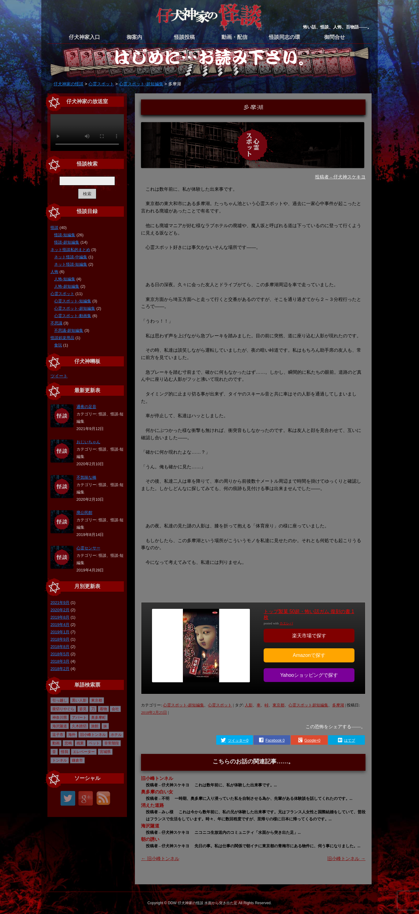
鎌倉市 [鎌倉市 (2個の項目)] (77, 760)
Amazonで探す (309, 655)
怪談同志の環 (284, 37)
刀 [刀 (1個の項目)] (93, 709)
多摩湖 (338, 705)
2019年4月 (59, 624)
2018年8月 (59, 646)
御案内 (134, 37)
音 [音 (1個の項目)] (54, 752)
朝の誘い (150, 839)
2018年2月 (59, 668)
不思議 (56, 323)
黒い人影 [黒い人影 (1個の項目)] (79, 700)
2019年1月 (59, 632)
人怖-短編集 (64, 279)
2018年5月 (59, 654)
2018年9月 (59, 639)
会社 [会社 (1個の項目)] (115, 709)
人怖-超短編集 (66, 286)
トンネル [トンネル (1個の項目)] (59, 760)
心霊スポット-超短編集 (183, 705)
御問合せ (334, 37)
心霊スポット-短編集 (72, 301)
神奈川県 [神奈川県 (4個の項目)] (59, 717)
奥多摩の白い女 (157, 791)
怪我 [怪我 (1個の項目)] (64, 752)
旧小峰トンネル (157, 778)
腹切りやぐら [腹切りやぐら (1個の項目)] (63, 709)
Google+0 (312, 740)
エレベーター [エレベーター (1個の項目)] (84, 752)
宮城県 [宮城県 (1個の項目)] (105, 752)
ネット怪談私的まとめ (70, 249)
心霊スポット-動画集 (72, 315)
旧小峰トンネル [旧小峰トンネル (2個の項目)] (93, 734)
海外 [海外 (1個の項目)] (72, 734)
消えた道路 (152, 805)
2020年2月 (59, 610)
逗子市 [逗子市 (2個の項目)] (57, 734)
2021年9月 (59, 602)
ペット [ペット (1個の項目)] (94, 743)
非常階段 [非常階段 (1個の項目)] (111, 743)
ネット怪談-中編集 (70, 257)
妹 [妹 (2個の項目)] (105, 726)
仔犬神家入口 (84, 37)
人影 (249, 705)
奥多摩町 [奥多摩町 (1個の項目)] (98, 717)
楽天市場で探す (309, 635)
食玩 (58, 345)
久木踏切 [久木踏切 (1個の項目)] (79, 726)
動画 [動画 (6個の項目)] (56, 743)
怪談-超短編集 (66, 242)
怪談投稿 (184, 37)
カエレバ (286, 623)
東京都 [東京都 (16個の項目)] (96, 700)
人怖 (54, 271)
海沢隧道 (150, 825)
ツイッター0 (238, 740)
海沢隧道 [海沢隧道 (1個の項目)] (59, 726)
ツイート (59, 375)
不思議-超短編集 (68, 330)
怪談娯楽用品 (62, 337)
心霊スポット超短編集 (308, 705)
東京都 (278, 705)
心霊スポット (220, 705)
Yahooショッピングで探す (309, 675)
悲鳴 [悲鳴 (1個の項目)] (68, 743)
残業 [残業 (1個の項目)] (80, 743)
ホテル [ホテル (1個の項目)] (116, 734)
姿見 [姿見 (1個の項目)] (83, 709)
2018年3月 (59, 661)
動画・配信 (234, 37)
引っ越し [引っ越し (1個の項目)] (59, 700)
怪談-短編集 (64, 235)
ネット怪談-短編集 (70, 264)
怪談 (54, 227)
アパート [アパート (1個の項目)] (79, 717)
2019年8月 (59, 617)
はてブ (349, 740)
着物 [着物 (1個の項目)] (103, 709)
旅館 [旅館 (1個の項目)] (94, 726)
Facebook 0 (275, 740)
